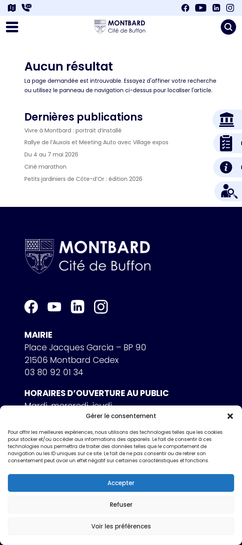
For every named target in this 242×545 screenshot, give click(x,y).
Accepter (121, 483)
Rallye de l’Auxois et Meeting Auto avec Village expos (96, 142)
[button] (230, 416)
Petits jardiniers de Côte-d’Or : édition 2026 (83, 179)
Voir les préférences (121, 526)
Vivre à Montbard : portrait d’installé (73, 130)
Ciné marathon (45, 167)
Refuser (121, 504)
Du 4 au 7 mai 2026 (51, 154)
